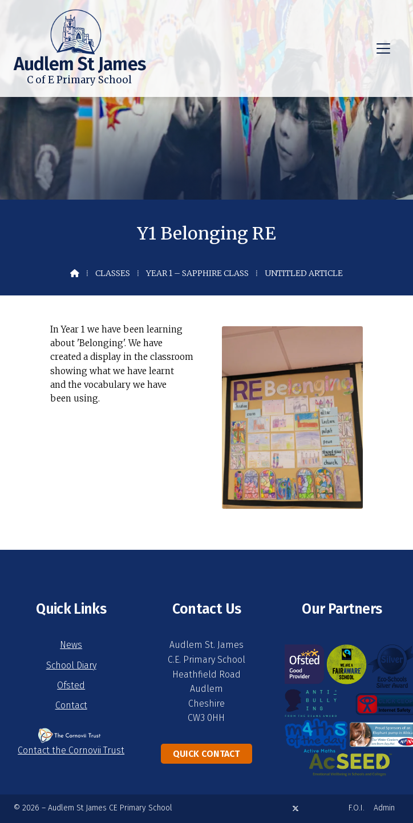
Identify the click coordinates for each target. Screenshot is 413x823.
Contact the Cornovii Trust (71, 750)
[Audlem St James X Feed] (295, 808)
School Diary (71, 665)
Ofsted (71, 685)
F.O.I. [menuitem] (357, 808)
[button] (383, 48)
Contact (71, 705)
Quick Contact (206, 753)
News (71, 644)
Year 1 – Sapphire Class (197, 273)
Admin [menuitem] (384, 808)
